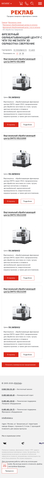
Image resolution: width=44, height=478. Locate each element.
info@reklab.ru (7, 418)
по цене (32, 50)
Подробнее (27, 125)
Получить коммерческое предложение (20, 365)
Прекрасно (9, 471)
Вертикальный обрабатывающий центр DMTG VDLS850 (19, 60)
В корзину (11, 125)
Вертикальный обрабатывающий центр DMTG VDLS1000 (19, 137)
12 (17, 53)
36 (23, 53)
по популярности (20, 50)
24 (20, 53)
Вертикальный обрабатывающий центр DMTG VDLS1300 (19, 213)
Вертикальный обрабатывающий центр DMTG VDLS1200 (19, 290)
